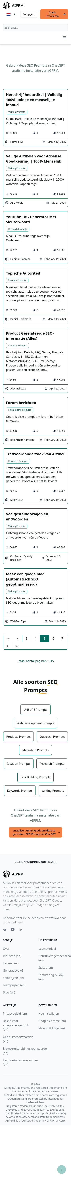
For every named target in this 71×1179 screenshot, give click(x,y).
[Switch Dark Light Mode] (15, 14)
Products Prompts (17, 345)
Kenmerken (11, 963)
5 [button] (44, 638)
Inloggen (28, 14)
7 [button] (62, 638)
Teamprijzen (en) (14, 985)
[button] (8, 638)
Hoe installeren (48, 1014)
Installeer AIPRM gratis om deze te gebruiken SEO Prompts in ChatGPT (36, 832)
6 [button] (53, 638)
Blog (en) (9, 992)
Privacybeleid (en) (15, 1014)
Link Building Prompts (19, 409)
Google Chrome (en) (52, 1021)
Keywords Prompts (18, 461)
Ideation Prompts (17, 280)
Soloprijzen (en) (13, 978)
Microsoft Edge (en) (51, 1028)
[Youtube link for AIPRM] (13, 930)
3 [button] (26, 638)
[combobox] (35, 27)
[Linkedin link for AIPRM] (22, 930)
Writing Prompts (16, 111)
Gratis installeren (56, 14)
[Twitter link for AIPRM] (5, 930)
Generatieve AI (13, 970)
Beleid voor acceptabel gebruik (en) (16, 1025)
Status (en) (45, 968)
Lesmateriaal (47, 949)
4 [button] (35, 638)
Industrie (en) (12, 956)
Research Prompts (17, 229)
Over (6, 949)
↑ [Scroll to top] (61, 1169)
